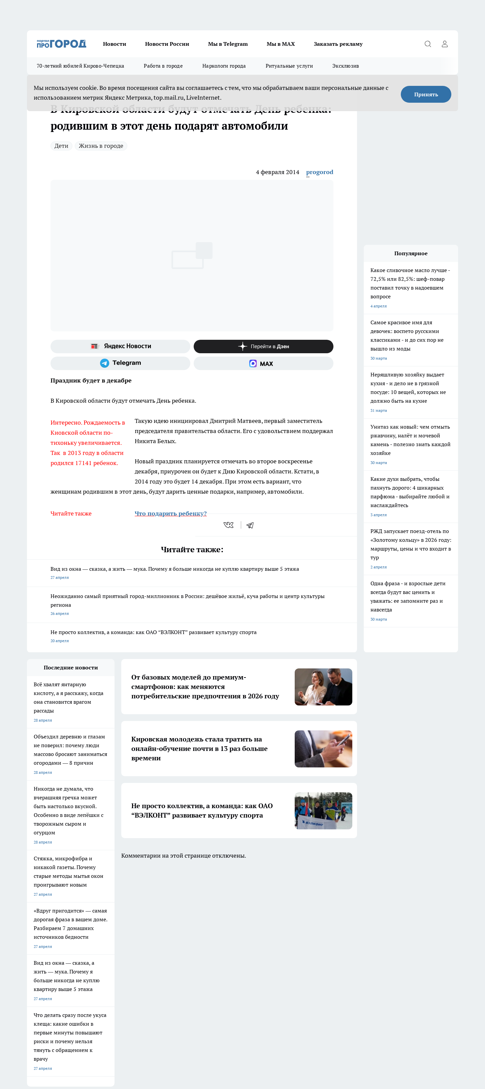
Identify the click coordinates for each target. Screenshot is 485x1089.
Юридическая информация (223, 938)
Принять (426, 94)
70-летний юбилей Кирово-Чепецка (80, 66)
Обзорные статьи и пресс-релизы (59, 955)
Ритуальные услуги (289, 66)
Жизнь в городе (101, 146)
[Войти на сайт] (444, 44)
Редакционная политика (135, 947)
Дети (61, 146)
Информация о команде (49, 947)
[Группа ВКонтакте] (321, 911)
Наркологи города (224, 66)
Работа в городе (163, 66)
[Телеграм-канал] (120, 363)
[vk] (229, 525)
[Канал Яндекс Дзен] (263, 346)
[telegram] (252, 525)
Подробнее (203, 1020)
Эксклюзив (345, 66)
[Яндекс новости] (120, 346)
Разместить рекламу (216, 955)
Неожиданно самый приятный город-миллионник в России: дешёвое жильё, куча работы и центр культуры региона (192, 605)
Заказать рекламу (338, 43)
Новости (114, 43)
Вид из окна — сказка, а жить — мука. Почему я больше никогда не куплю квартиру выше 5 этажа (192, 573)
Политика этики (127, 938)
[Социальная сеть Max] (263, 363)
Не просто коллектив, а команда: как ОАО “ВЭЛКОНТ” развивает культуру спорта (192, 637)
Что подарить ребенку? (171, 513)
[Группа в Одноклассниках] (338, 911)
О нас (32, 938)
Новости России (167, 43)
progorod (319, 172)
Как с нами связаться (217, 947)
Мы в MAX (281, 43)
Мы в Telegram (228, 43)
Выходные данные (44, 970)
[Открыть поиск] (427, 44)
